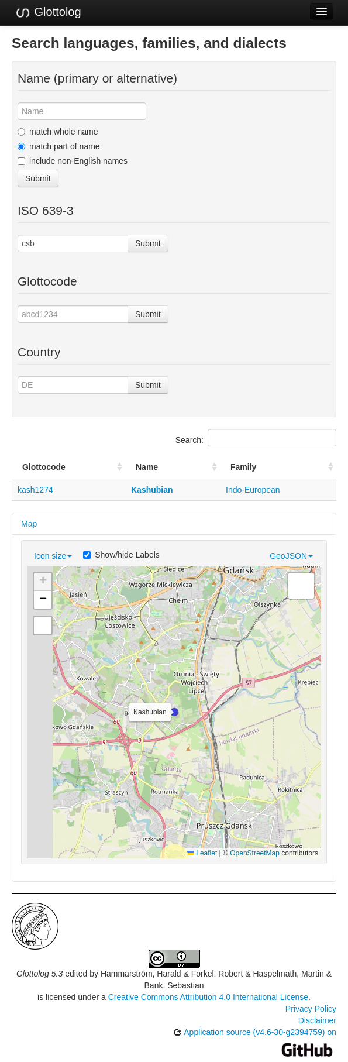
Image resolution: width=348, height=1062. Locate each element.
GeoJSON (291, 556)
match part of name (59, 146)
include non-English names (73, 161)
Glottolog (48, 12)
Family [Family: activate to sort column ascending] (243, 467)
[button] (174, 712)
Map (29, 523)
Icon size (53, 556)
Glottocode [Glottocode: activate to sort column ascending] (44, 467)
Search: (255, 437)
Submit (38, 178)
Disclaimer (317, 1020)
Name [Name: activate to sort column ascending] (147, 467)
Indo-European (253, 489)
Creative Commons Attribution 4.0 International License (208, 997)
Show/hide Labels (121, 554)
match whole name (58, 131)
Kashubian (152, 489)
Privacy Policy (310, 1008)
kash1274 (35, 489)
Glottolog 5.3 (39, 973)
